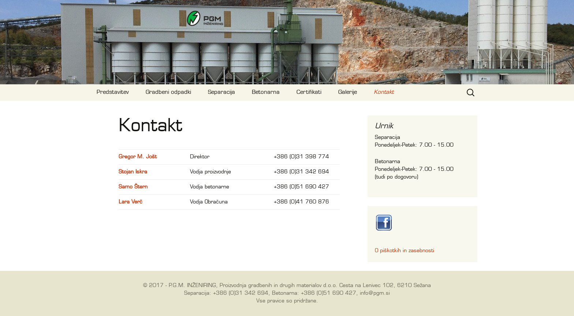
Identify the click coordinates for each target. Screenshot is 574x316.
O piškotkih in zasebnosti (404, 250)
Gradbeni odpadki (168, 92)
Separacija (221, 92)
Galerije (347, 92)
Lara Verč (130, 202)
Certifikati (309, 92)
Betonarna (266, 92)
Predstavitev (113, 92)
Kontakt (384, 92)
